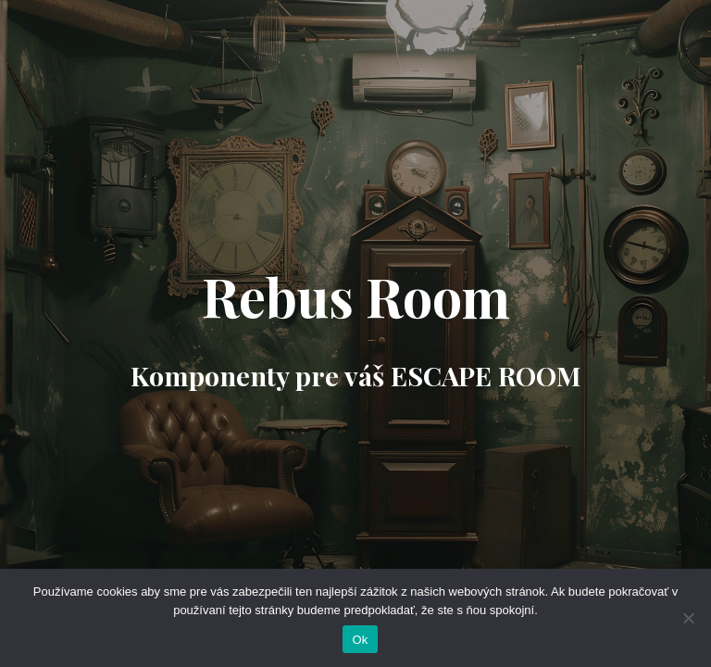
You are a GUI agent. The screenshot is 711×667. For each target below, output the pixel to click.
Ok (360, 640)
